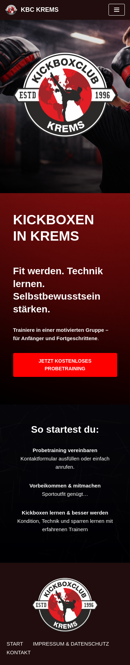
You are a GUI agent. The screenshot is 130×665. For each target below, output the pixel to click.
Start (15, 644)
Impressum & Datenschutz (71, 644)
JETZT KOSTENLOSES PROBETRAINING (64, 364)
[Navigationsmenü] (117, 10)
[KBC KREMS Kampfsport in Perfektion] (32, 10)
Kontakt (19, 652)
